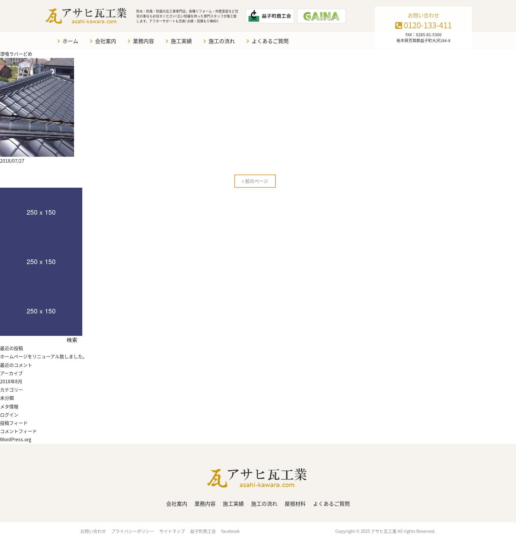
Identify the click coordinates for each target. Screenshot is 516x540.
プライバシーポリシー (132, 531)
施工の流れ (222, 41)
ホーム (70, 41)
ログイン (9, 414)
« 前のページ (255, 180)
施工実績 (181, 41)
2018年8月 (11, 381)
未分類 (7, 397)
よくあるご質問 (270, 41)
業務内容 (143, 41)
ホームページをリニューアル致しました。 (43, 356)
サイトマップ (172, 531)
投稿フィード (14, 422)
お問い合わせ (93, 531)
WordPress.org (15, 439)
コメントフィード (18, 431)
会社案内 (105, 41)
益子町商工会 (203, 531)
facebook (230, 531)
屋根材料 (295, 503)
